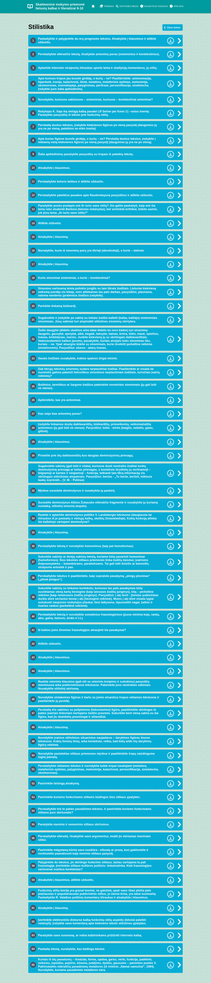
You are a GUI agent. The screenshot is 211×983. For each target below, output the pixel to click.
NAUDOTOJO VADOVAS (156, 6)
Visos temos (173, 27)
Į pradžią (95, 6)
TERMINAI (109, 6)
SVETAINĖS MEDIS (128, 6)
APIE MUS (178, 6)
